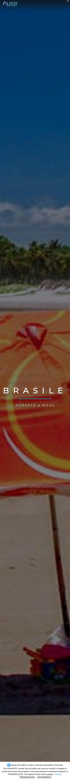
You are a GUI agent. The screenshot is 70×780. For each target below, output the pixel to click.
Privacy (58, 774)
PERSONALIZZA (27, 777)
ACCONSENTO (44, 777)
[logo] (12, 4)
